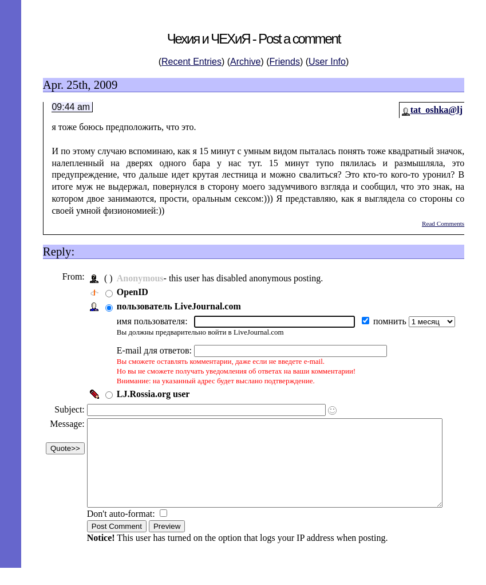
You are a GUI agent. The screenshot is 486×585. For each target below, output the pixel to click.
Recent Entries (191, 61)
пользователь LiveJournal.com (178, 306)
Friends (285, 61)
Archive (245, 61)
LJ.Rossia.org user (152, 394)
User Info (327, 61)
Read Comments (443, 223)
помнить (390, 321)
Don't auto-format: (121, 531)
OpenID (131, 292)
